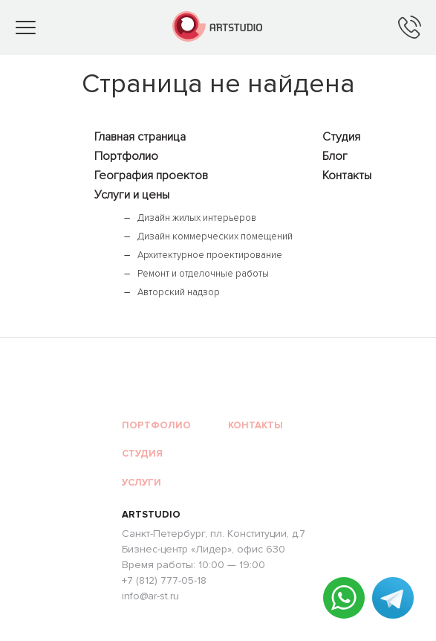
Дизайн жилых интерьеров (196, 218)
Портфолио (126, 156)
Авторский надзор (178, 292)
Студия (341, 136)
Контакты (346, 175)
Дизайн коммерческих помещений (215, 236)
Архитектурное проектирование (209, 255)
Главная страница (140, 136)
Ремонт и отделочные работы (203, 274)
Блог (335, 156)
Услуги (141, 483)
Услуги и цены (131, 194)
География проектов (151, 175)
